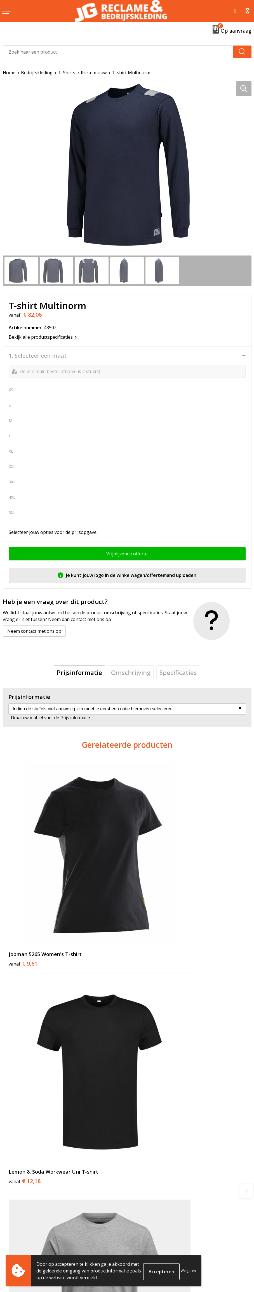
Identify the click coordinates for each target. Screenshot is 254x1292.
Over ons (139, 1142)
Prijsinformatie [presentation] (79, 672)
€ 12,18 (149, 894)
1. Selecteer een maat (38, 355)
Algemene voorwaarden (155, 1238)
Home (9, 73)
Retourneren (16, 1247)
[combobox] (118, 52)
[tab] (79, 672)
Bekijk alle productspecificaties (43, 337)
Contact (11, 1238)
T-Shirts (66, 73)
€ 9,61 (23, 894)
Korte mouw (94, 73)
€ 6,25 (147, 1044)
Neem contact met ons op (34, 631)
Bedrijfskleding (37, 73)
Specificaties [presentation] (178, 672)
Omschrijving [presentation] (130, 672)
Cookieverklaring (148, 1247)
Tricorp (137, 1151)
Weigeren (188, 1270)
